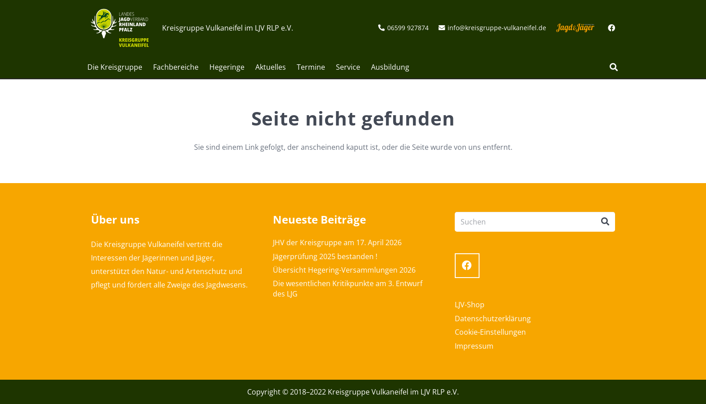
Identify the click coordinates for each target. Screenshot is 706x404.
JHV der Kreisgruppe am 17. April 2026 (337, 242)
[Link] (119, 27)
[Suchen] (614, 67)
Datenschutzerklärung (493, 318)
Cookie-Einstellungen (490, 332)
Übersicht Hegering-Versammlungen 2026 (344, 270)
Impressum (474, 346)
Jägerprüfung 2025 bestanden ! (325, 256)
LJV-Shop (469, 305)
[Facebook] (611, 28)
